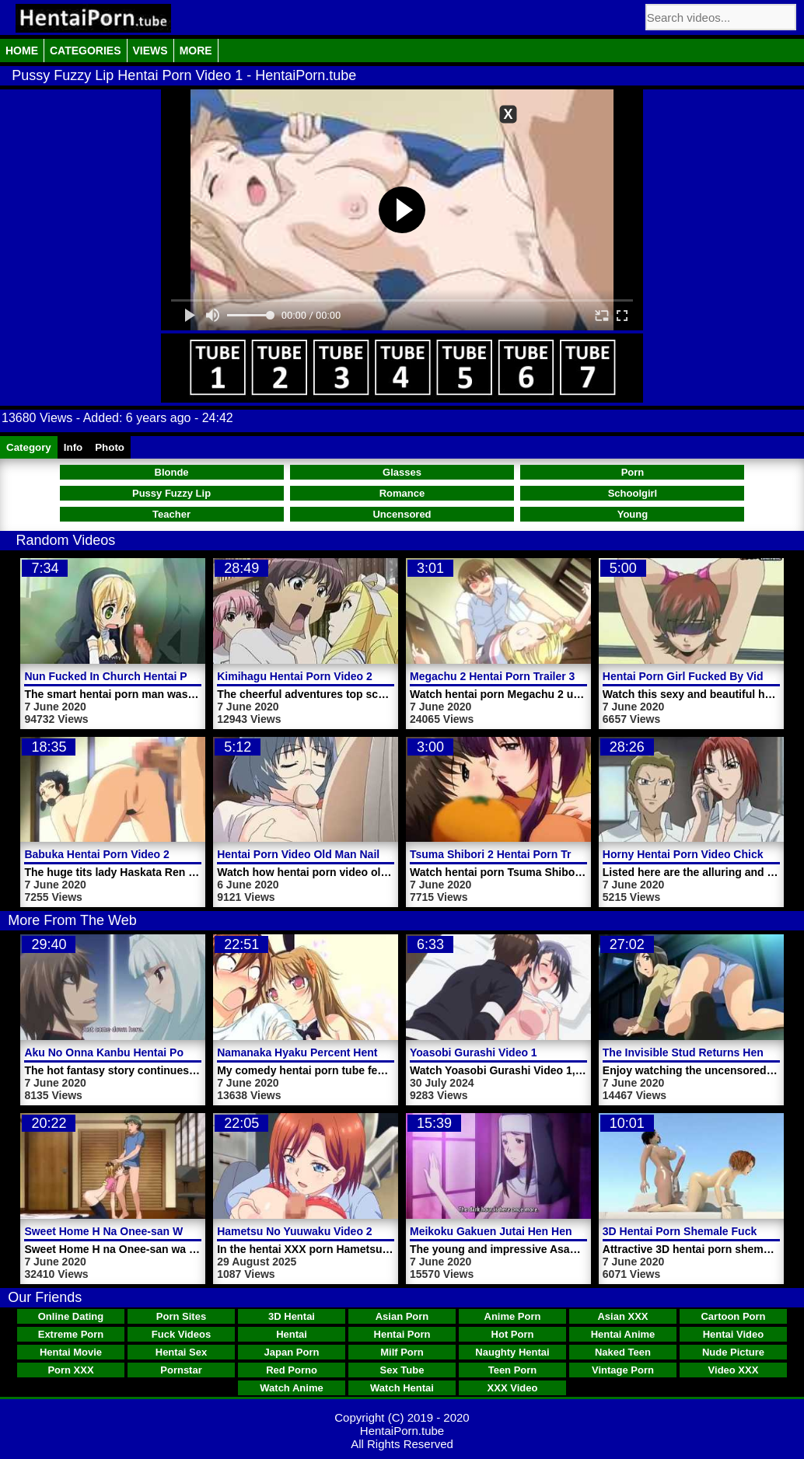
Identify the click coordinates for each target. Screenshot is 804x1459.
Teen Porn (512, 1370)
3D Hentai (291, 1316)
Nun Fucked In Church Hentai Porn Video (130, 676)
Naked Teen (623, 1352)
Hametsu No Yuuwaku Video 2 (294, 1231)
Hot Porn (512, 1334)
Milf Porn (402, 1352)
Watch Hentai (402, 1388)
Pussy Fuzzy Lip (171, 493)
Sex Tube (402, 1370)
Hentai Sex (181, 1352)
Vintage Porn (623, 1370)
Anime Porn (512, 1316)
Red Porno (291, 1370)
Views (150, 50)
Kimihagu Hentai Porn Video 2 (294, 676)
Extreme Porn (71, 1334)
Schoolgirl (633, 493)
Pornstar (180, 1370)
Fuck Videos (181, 1334)
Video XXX (733, 1370)
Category (28, 447)
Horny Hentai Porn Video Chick (683, 854)
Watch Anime (291, 1388)
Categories (85, 50)
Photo (109, 447)
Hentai (291, 1334)
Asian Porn (402, 1316)
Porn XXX (70, 1370)
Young (632, 514)
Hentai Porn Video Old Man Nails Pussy (319, 854)
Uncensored (401, 514)
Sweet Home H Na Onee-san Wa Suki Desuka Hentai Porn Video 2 (193, 1231)
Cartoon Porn (733, 1316)
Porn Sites (181, 1316)
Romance (402, 493)
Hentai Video (733, 1334)
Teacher (171, 514)
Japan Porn (292, 1352)
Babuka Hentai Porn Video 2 (96, 854)
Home (21, 50)
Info (73, 447)
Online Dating (71, 1316)
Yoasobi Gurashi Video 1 (473, 1052)
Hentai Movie (71, 1352)
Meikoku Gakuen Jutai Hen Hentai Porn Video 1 (532, 1231)
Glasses (402, 472)
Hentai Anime (623, 1334)
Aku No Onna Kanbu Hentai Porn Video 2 (130, 1052)
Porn (633, 472)
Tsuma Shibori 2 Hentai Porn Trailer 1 (506, 854)
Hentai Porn (402, 1334)
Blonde (172, 472)
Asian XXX (622, 1316)
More (196, 50)
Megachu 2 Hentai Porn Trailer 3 (492, 676)
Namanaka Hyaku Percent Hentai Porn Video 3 (336, 1052)
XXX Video (513, 1388)
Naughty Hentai (512, 1352)
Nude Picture (733, 1352)
